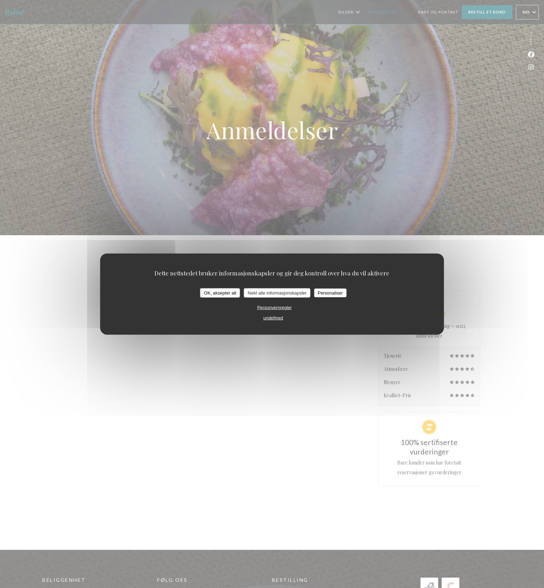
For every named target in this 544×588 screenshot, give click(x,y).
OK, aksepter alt (220, 292)
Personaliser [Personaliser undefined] (330, 292)
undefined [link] (273, 318)
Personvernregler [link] (274, 307)
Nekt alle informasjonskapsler (277, 292)
